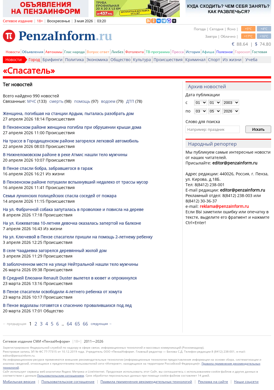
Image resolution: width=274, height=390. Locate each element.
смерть (56, 101)
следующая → (101, 323)
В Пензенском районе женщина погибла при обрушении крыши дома (72, 127)
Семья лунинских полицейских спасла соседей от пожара (59, 195)
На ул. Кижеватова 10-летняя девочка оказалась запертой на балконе (72, 223)
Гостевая (259, 51)
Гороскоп (242, 51)
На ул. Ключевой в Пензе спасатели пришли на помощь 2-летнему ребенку (77, 237)
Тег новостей (17, 84)
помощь (82, 101)
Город (34, 59)
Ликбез (117, 51)
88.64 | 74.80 (251, 44)
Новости (13, 51)
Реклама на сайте (213, 381)
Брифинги (53, 59)
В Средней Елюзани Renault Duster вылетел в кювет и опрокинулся (70, 278)
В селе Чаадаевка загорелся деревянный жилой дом (54, 250)
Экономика (97, 59)
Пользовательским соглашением (60, 375)
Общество (120, 59)
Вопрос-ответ (98, 51)
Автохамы (53, 51)
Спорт (214, 59)
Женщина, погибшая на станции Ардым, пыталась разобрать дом (68, 113)
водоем (108, 101)
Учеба (251, 59)
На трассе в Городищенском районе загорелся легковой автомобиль (70, 141)
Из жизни (232, 59)
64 (69, 324)
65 (77, 324)
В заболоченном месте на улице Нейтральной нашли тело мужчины (70, 264)
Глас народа (74, 51)
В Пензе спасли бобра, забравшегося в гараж (47, 168)
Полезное (224, 51)
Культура (142, 59)
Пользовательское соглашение (67, 381)
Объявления (32, 51)
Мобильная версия (19, 381)
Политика (74, 59)
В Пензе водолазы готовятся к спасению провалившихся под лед (67, 305)
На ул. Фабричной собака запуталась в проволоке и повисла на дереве (73, 209)
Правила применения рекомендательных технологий (146, 381)
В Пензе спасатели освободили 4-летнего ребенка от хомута (62, 291)
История (193, 51)
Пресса (178, 51)
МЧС (31, 101)
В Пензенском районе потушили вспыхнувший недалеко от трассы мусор (75, 182)
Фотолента (134, 51)
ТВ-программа (158, 51)
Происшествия (168, 59)
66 (85, 324)
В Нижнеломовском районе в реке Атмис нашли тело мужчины (65, 154)
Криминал (195, 59)
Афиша (208, 51)
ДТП (130, 101)
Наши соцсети (246, 381)
